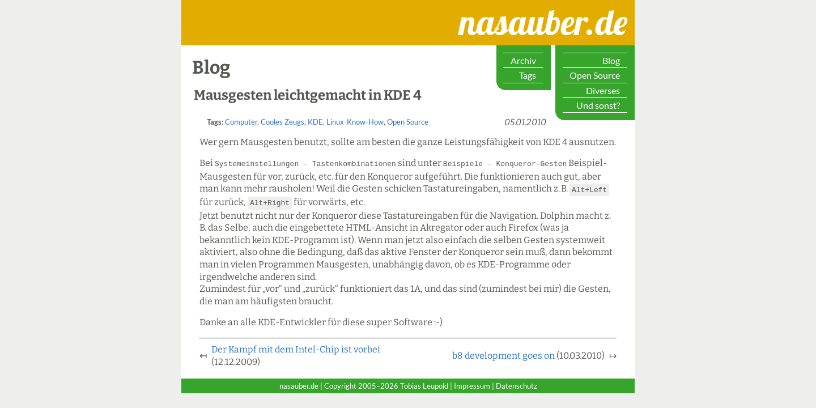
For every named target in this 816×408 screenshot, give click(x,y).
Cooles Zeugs (282, 121)
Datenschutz (516, 384)
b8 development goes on (503, 353)
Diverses (603, 90)
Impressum (472, 384)
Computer (241, 121)
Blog (611, 60)
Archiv (523, 60)
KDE (315, 121)
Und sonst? (598, 105)
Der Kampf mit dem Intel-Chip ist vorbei (295, 347)
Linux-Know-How (355, 121)
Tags (527, 75)
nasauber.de (496, 11)
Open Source (595, 75)
